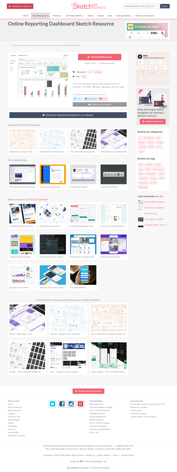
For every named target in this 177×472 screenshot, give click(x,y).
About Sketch (13, 432)
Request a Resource (144, 15)
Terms (115, 455)
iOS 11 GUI (53, 432)
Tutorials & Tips (14, 417)
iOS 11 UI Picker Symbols (59, 423)
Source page (119, 87)
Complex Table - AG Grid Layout (159, 225)
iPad (162, 178)
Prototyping (12, 426)
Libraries (11, 414)
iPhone (153, 178)
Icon (158, 138)
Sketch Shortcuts (14, 410)
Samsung (143, 182)
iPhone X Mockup (56, 420)
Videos (90, 15)
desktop (98, 72)
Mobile (142, 142)
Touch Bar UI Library (154, 219)
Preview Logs (151, 213)
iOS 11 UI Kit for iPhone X (59, 410)
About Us (11, 429)
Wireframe (148, 138)
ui (90, 72)
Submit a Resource (152, 121)
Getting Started (124, 15)
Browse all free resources (88, 391)
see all (159, 196)
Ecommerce (158, 169)
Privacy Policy (127, 455)
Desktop (142, 147)
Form (159, 147)
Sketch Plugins (14, 420)
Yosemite (143, 178)
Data (110, 15)
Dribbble (88, 87)
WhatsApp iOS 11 (56, 404)
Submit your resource (16, 436)
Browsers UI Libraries (154, 207)
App (141, 169)
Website (107, 87)
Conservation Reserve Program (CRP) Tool (107, 404)
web (84, 76)
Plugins (100, 15)
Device (151, 142)
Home (25, 15)
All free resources (15, 407)
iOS (140, 164)
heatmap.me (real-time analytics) (95, 468)
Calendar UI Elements (57, 426)
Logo (141, 151)
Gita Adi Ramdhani (38, 199)
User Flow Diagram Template (60, 407)
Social (153, 182)
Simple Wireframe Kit (57, 417)
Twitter (97, 87)
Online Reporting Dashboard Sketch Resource (61, 25)
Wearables (151, 173)
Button (160, 142)
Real (151, 147)
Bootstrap (143, 187)
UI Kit (157, 164)
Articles (11, 423)
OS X (161, 173)
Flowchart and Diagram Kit (59, 429)
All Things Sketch (75, 15)
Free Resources (40, 15)
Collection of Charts (56, 414)
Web (147, 169)
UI (140, 138)
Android (148, 164)
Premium (57, 15)
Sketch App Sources (74, 455)
